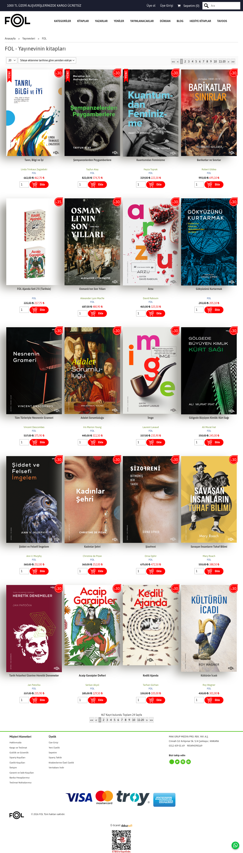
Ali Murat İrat (209, 427)
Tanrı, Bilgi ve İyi (33, 160)
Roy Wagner (209, 685)
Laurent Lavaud (151, 427)
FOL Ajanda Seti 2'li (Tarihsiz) (34, 288)
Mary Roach (209, 556)
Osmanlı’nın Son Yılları (92, 288)
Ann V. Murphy (34, 556)
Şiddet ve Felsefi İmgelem (34, 546)
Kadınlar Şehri (92, 546)
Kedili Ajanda (150, 675)
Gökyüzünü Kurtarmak (209, 288)
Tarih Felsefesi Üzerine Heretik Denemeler (34, 675)
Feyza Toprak (151, 169)
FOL (34, 173)
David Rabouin (150, 298)
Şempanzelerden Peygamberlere (92, 160)
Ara (206, 5)
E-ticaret (115, 825)
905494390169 (194, 745)
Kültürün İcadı (209, 675)
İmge (151, 417)
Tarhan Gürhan (151, 685)
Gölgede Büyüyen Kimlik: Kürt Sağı (209, 417)
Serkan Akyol (92, 685)
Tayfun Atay (92, 169)
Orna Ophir (150, 556)
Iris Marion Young (92, 427)
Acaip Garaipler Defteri (92, 675)
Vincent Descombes (34, 427)
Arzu (150, 288)
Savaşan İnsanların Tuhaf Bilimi (209, 546)
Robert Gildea (209, 169)
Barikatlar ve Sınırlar (209, 160)
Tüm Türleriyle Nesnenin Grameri (34, 417)
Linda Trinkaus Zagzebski (34, 169)
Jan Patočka (34, 685)
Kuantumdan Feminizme (150, 160)
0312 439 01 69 (177, 745)
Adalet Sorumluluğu (92, 417)
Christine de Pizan (92, 556)
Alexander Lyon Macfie (92, 298)
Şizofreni (151, 546)
